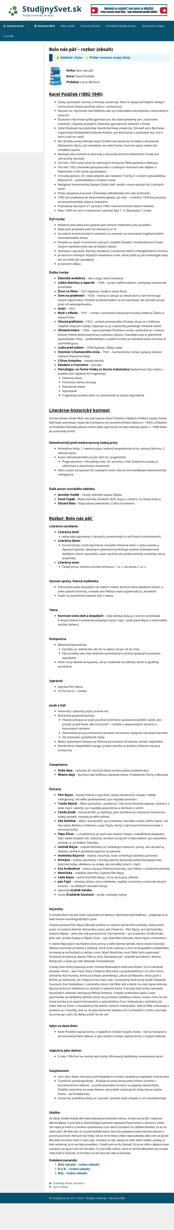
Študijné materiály (96, 1198)
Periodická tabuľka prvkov (121, 26)
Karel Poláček (60, 1187)
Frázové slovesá (90, 26)
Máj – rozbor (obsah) (72, 1173)
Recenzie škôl (117, 1198)
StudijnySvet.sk (52, 9)
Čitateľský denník (62, 1183)
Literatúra (78, 1183)
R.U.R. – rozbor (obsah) (74, 1169)
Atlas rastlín (67, 26)
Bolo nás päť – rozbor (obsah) (78, 1164)
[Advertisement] (22, 97)
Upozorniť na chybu (153, 26)
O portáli (8, 36)
